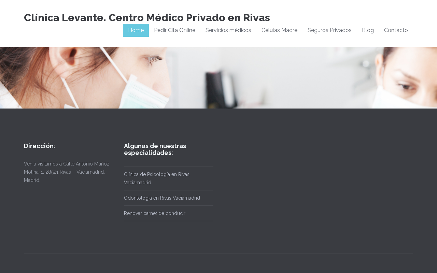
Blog (368, 30)
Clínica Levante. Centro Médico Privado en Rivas (147, 18)
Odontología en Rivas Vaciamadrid (162, 198)
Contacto (396, 30)
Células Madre (279, 30)
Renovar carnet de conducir (154, 213)
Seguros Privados (330, 30)
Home (136, 30)
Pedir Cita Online (174, 30)
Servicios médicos (228, 30)
